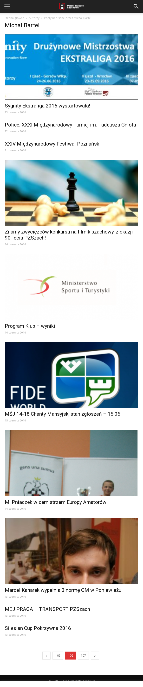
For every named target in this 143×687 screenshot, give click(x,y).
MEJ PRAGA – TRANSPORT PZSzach (47, 609)
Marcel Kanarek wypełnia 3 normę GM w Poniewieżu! (64, 590)
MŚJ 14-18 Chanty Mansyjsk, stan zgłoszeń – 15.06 (62, 414)
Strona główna (14, 18)
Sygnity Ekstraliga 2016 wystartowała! (47, 106)
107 (83, 656)
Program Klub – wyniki (30, 326)
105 (57, 656)
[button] (136, 6)
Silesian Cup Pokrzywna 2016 (38, 628)
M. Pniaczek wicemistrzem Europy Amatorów (55, 502)
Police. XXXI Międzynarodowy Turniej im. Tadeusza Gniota (70, 125)
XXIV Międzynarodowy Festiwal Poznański (53, 144)
